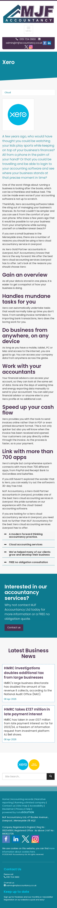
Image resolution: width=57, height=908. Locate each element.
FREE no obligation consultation (28, 562)
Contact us (14, 627)
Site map (22, 805)
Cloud (8, 92)
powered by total (18, 812)
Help (28, 808)
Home (5, 799)
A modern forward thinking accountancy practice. (26, 535)
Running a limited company (30, 802)
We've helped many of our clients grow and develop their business (29, 553)
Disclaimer (8, 808)
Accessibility (36, 805)
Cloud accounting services (25, 544)
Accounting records (22, 799)
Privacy (20, 808)
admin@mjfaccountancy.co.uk (24, 43)
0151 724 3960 (28, 39)
